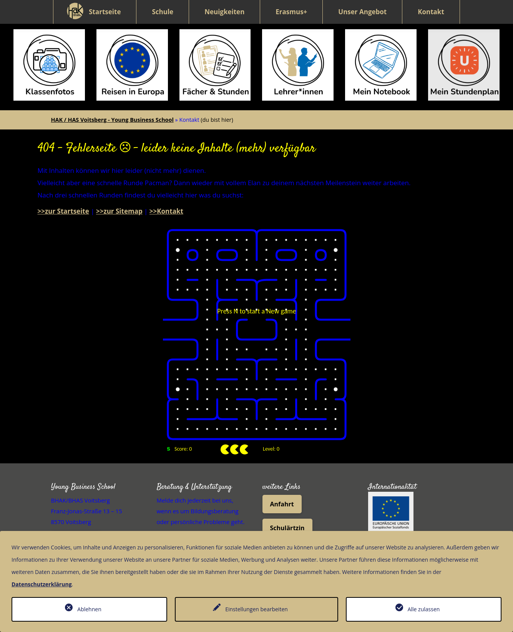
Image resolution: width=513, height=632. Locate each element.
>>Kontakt (166, 197)
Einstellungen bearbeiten (256, 609)
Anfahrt (282, 490)
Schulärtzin (287, 514)
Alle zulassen (424, 609)
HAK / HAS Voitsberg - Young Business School (112, 105)
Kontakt (431, 11)
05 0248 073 (76, 526)
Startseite (105, 11)
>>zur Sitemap (119, 197)
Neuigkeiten (224, 11)
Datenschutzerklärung (42, 584)
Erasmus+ (291, 11)
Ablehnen (89, 609)
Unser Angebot (362, 11)
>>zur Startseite (63, 197)
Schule (162, 11)
